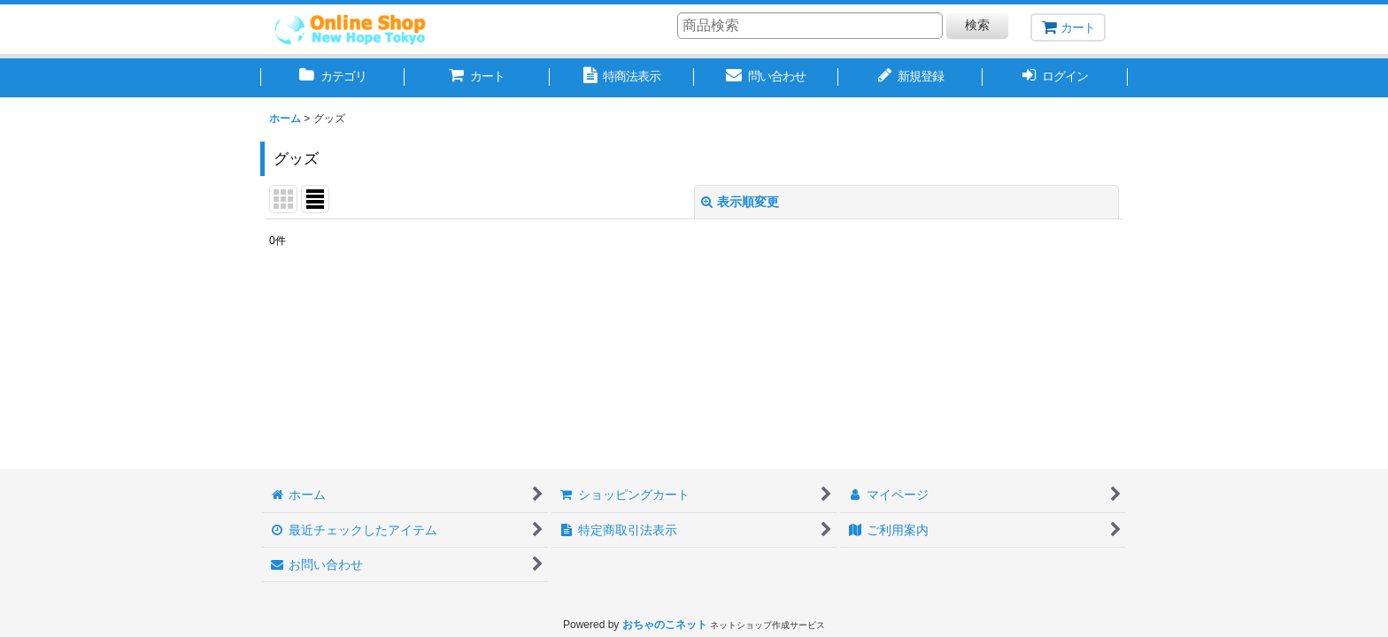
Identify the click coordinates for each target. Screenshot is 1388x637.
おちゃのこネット (664, 624)
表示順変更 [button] (740, 202)
